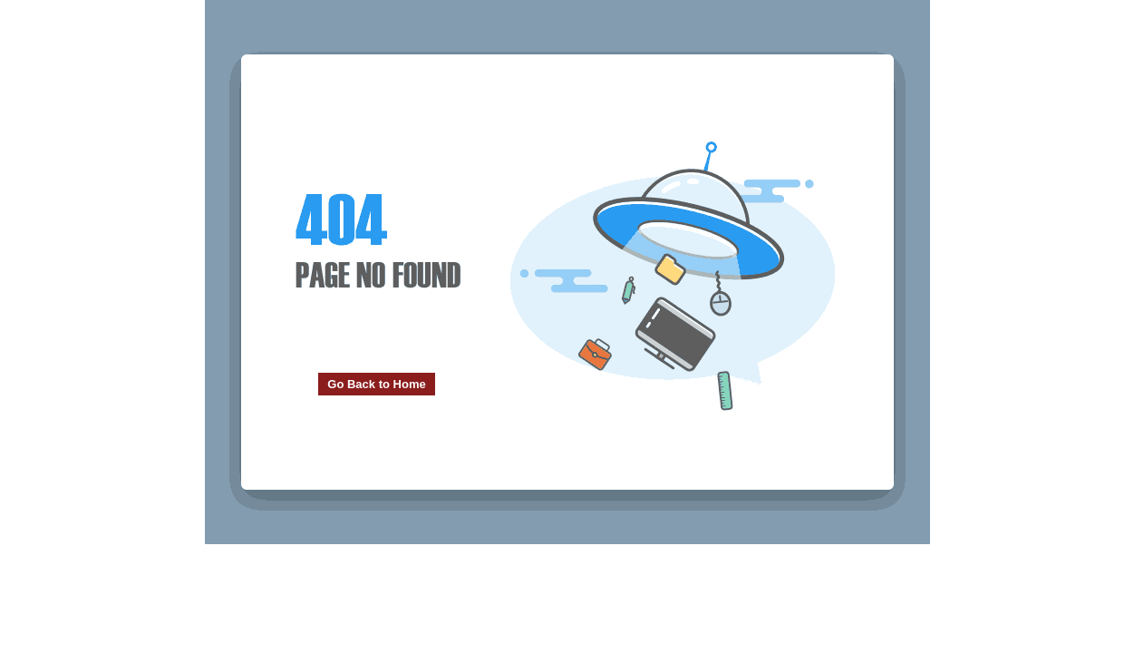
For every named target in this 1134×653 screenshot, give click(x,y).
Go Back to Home (376, 384)
